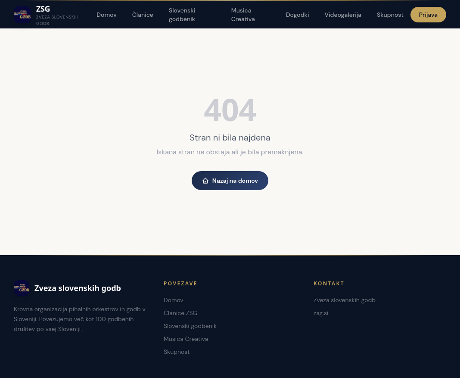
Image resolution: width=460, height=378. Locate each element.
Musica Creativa (243, 14)
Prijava (428, 15)
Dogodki (297, 15)
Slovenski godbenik (182, 14)
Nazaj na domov (230, 180)
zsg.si (321, 313)
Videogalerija (343, 15)
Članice (142, 15)
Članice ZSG (180, 313)
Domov (106, 15)
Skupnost (390, 15)
